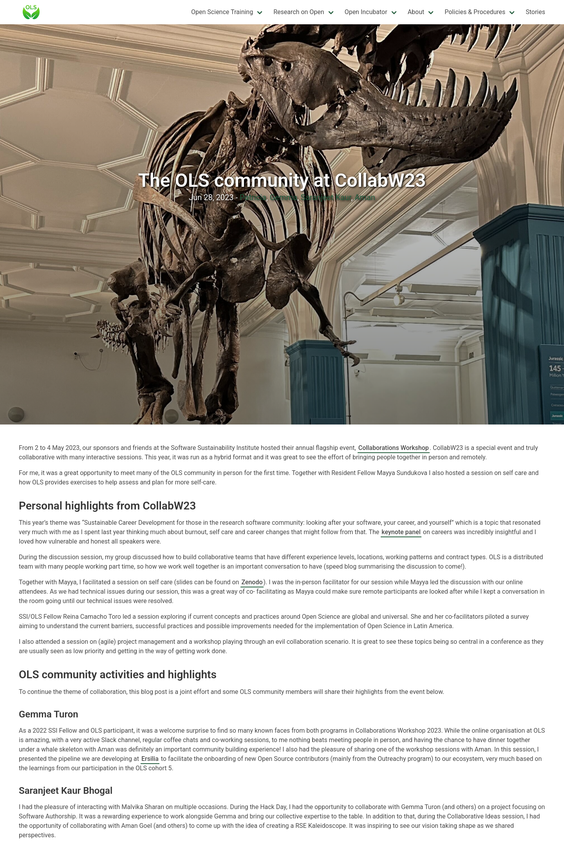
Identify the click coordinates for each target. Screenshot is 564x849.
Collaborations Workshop (393, 448)
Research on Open (298, 12)
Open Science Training (222, 12)
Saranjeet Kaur (326, 197)
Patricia (253, 197)
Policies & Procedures (475, 12)
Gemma (283, 197)
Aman (364, 197)
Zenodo (251, 582)
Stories (535, 12)
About (416, 12)
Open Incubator (366, 12)
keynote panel (401, 532)
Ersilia (150, 758)
